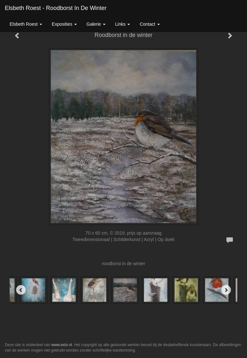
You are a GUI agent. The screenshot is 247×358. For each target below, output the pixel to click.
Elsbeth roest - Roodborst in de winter (55, 8)
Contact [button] (150, 24)
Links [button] (122, 24)
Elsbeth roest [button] (26, 24)
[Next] (226, 290)
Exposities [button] (64, 24)
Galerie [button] (96, 24)
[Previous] (21, 290)
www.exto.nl (61, 345)
